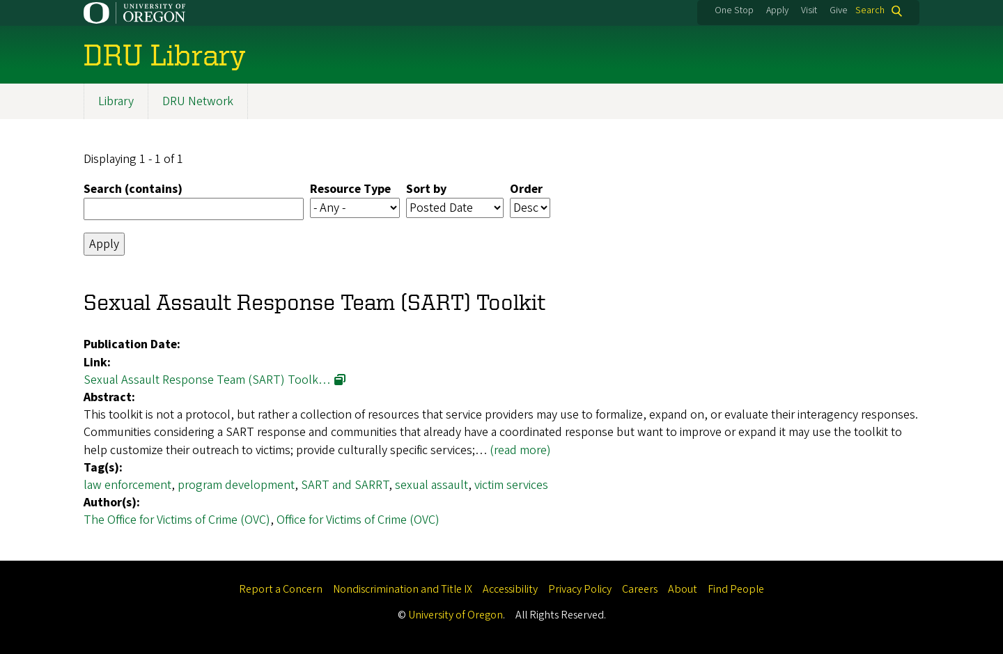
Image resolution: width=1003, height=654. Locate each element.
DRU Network (197, 101)
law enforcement (127, 485)
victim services (511, 485)
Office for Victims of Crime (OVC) (358, 520)
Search (870, 10)
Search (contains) (133, 189)
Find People (736, 589)
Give (839, 10)
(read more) (520, 450)
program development (236, 485)
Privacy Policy (580, 589)
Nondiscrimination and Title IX (402, 589)
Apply (777, 10)
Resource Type (350, 189)
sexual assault (431, 485)
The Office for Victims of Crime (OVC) (177, 520)
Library (116, 101)
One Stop (734, 10)
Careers (640, 589)
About (682, 589)
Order (526, 189)
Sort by (426, 189)
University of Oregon (455, 615)
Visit (809, 10)
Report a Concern (280, 589)
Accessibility (510, 589)
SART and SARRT (345, 485)
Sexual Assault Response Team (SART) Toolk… (207, 380)
